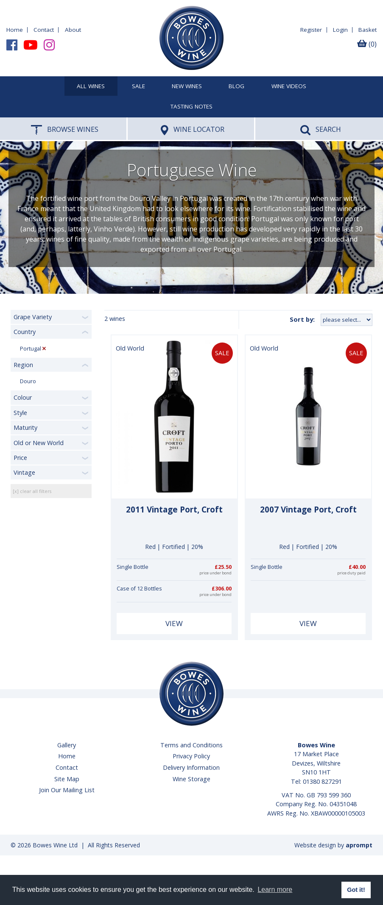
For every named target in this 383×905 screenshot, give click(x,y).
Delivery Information (191, 767)
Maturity (25, 427)
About (73, 29)
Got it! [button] (356, 889)
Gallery (66, 745)
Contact (44, 29)
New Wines (187, 86)
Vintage (24, 472)
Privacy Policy (191, 756)
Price (20, 458)
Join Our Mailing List (67, 790)
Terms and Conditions (191, 745)
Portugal (30, 348)
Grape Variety (33, 317)
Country (25, 332)
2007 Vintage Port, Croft (308, 509)
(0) (367, 44)
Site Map (66, 779)
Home (14, 29)
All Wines (91, 86)
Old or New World (39, 443)
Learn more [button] (274, 889)
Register (311, 29)
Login (340, 29)
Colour (23, 397)
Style (20, 413)
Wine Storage (191, 779)
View (174, 623)
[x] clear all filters (32, 491)
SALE (138, 86)
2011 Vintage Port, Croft (174, 509)
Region (23, 365)
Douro (28, 381)
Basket (367, 29)
